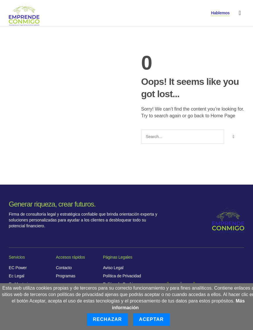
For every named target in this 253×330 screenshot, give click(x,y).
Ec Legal (16, 276)
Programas (65, 276)
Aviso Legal (113, 267)
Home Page (223, 115)
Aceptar (151, 319)
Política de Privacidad (122, 276)
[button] (239, 12)
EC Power (18, 267)
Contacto (64, 267)
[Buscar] (233, 137)
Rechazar (107, 319)
